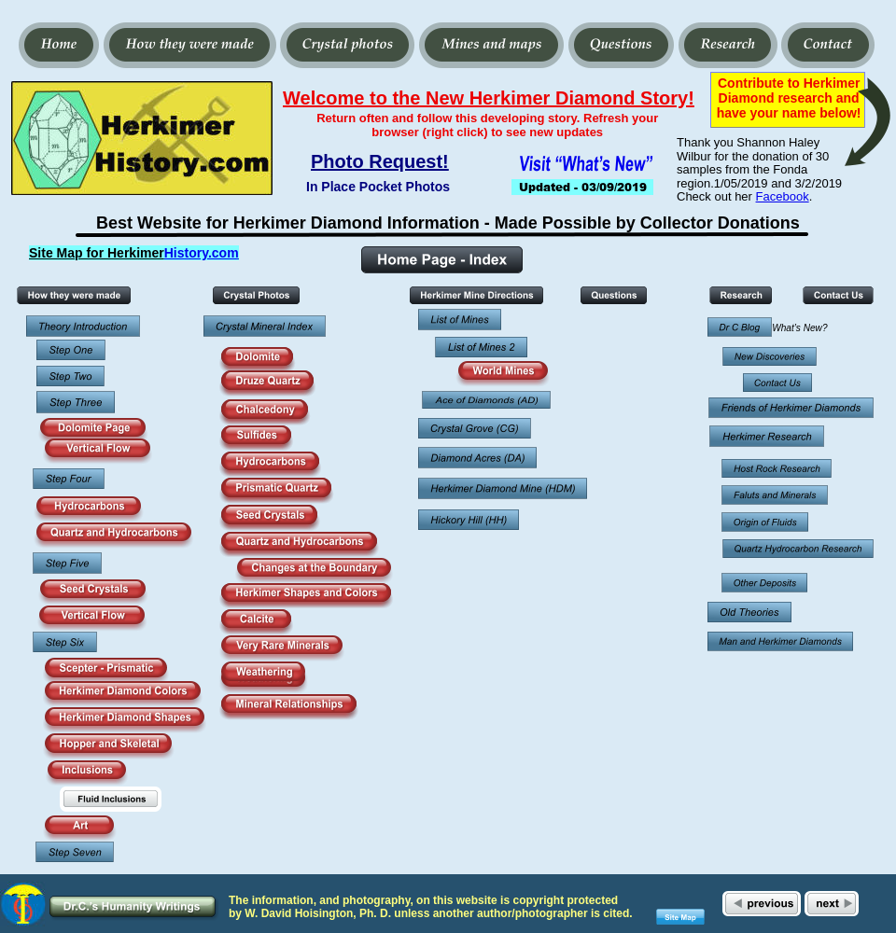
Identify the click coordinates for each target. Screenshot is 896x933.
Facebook (782, 196)
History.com (201, 252)
